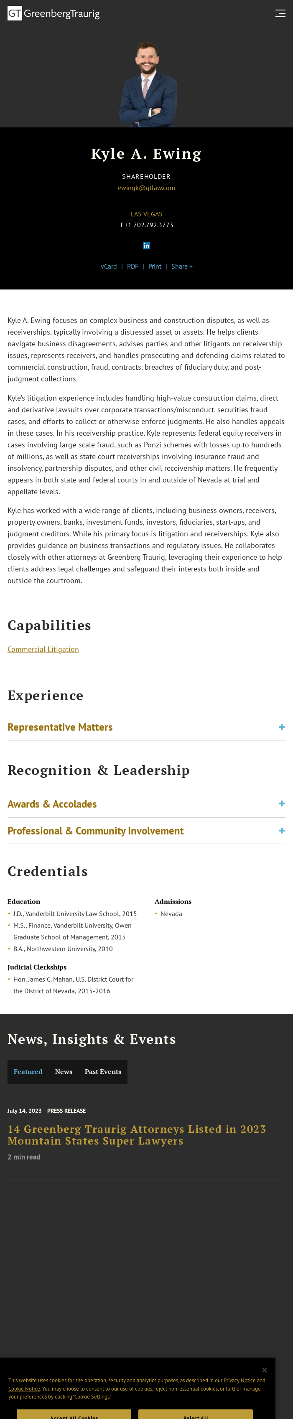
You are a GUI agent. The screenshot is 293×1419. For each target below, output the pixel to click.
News (63, 1071)
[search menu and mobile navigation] (282, 13)
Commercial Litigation (43, 650)
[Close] (264, 1378)
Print (154, 266)
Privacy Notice (240, 1388)
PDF (132, 266)
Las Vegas (147, 214)
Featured (28, 1071)
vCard (109, 266)
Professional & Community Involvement (96, 833)
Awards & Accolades (52, 806)
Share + (182, 266)
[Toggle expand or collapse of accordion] (281, 729)
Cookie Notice (24, 1396)
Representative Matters (60, 728)
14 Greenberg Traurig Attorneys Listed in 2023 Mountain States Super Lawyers (137, 1140)
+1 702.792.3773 (149, 225)
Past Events (103, 1071)
